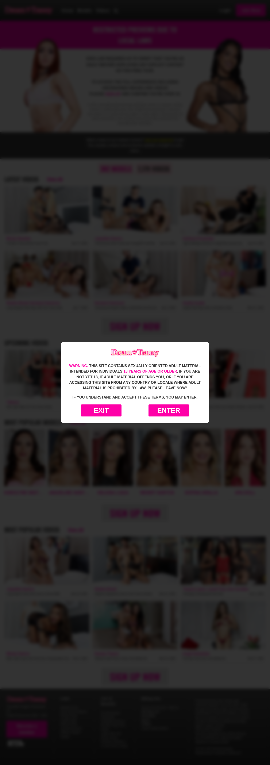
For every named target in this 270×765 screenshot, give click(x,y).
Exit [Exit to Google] (101, 410)
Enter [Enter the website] (168, 410)
